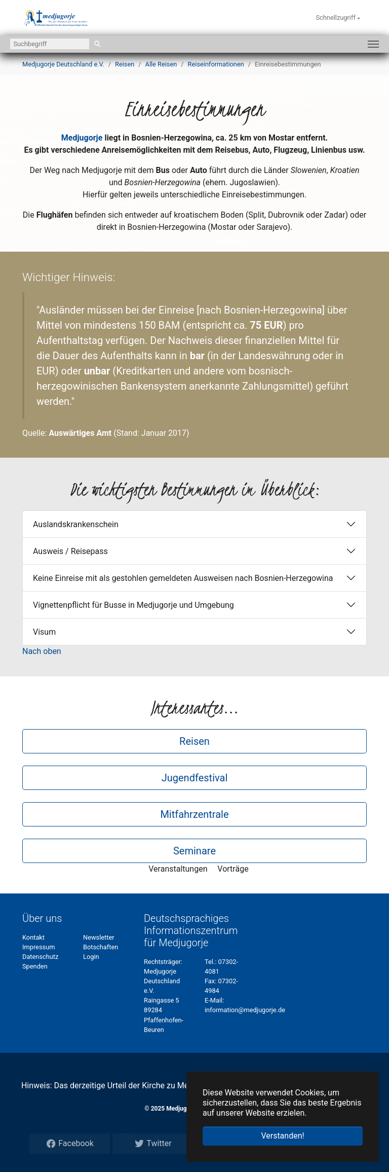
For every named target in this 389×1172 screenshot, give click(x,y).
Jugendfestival (195, 778)
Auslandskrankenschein (76, 524)
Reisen (194, 741)
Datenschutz (40, 956)
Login (91, 956)
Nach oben (41, 651)
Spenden (35, 966)
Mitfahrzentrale (194, 814)
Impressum (38, 947)
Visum (44, 632)
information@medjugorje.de (245, 1010)
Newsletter (98, 937)
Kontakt (33, 937)
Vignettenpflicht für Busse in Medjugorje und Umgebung (133, 605)
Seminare (194, 851)
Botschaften (100, 947)
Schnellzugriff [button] (336, 17)
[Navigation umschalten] (373, 44)
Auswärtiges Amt (80, 433)
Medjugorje (82, 138)
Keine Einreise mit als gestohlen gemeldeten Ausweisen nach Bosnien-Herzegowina (183, 578)
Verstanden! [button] (282, 1136)
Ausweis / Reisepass (70, 551)
